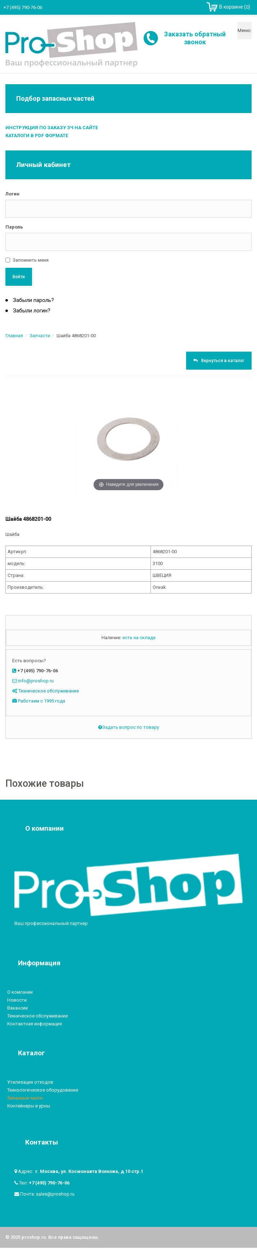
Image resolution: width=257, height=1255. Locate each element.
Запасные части (24, 1098)
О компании (20, 992)
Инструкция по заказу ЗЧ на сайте (51, 127)
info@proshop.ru (36, 680)
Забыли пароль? (33, 300)
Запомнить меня (31, 260)
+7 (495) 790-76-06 (49, 1183)
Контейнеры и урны (28, 1106)
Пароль (14, 227)
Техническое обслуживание (48, 691)
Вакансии (17, 1008)
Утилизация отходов (30, 1082)
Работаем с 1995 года (41, 701)
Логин (12, 194)
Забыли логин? (31, 310)
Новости (17, 1000)
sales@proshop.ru (55, 1194)
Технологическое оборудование (42, 1090)
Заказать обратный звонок (195, 38)
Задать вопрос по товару (128, 727)
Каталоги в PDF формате (36, 135)
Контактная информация (34, 1023)
